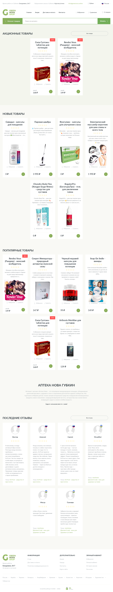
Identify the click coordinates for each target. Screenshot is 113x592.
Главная (29, 12)
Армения (52, 577)
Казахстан (69, 577)
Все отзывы (101, 418)
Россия (5, 577)
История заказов (91, 566)
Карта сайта (64, 569)
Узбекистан (6, 581)
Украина (21, 577)
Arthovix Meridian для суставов (70, 321)
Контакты (62, 12)
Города (62, 562)
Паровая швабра (42, 122)
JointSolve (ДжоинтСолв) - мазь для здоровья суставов (96, 480)
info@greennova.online (75, 3)
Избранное (89, 559)
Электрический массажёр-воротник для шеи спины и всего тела (98, 126)
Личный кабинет (91, 562)
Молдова (89, 577)
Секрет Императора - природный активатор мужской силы (42, 262)
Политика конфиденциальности (38, 566)
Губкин (91, 3)
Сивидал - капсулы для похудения (15, 123)
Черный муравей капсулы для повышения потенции (70, 262)
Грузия (60, 577)
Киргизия (79, 577)
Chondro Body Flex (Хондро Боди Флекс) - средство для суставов (42, 188)
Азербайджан (41, 577)
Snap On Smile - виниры (97, 259)
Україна (13, 577)
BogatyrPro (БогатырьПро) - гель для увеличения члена (70, 188)
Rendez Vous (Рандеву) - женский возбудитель (70, 45)
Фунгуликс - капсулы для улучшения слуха (70, 123)
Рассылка (89, 569)
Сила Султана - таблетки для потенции (42, 45)
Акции (37, 12)
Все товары (101, 33)
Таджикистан (99, 577)
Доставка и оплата (49, 12)
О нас (29, 559)
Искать (103, 21)
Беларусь (31, 577)
